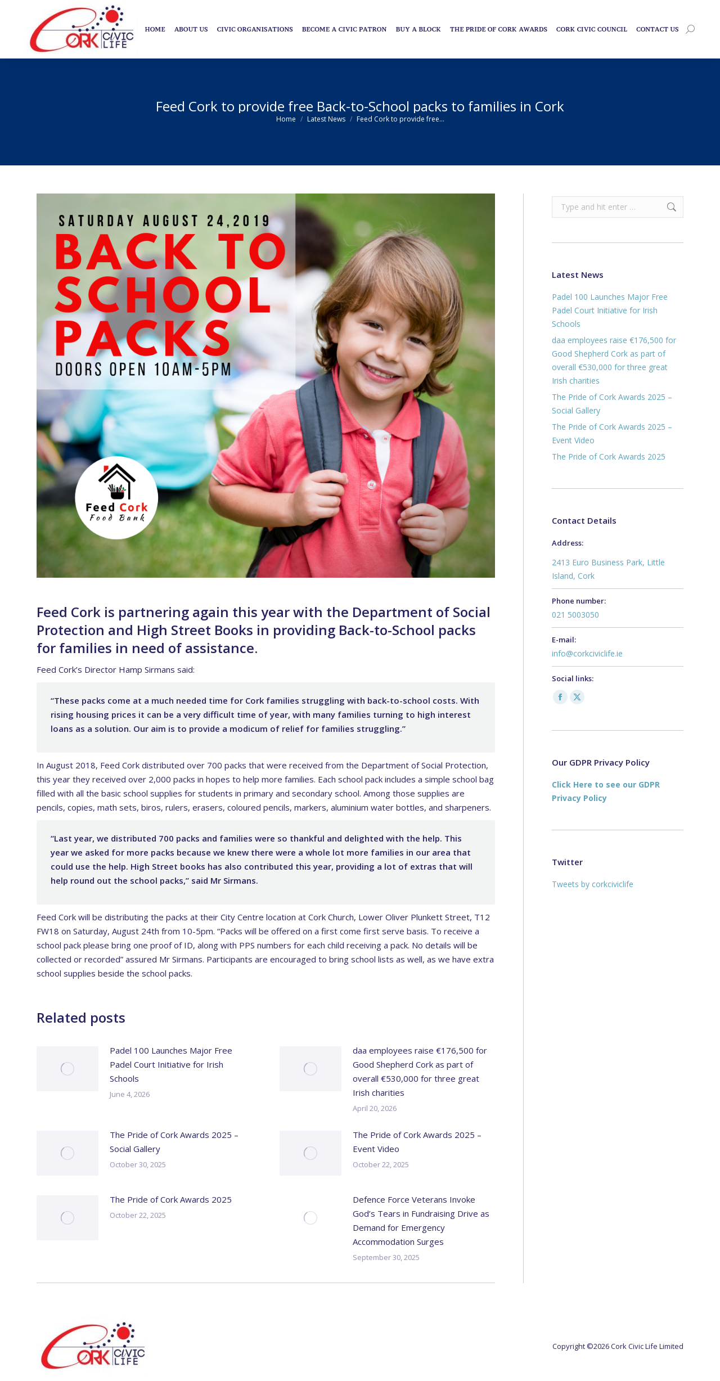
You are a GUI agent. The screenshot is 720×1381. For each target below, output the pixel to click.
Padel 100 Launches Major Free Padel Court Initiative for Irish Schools (171, 1064)
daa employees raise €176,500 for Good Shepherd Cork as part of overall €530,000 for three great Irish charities (420, 1071)
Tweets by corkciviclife (592, 884)
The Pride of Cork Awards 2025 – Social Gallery (174, 1141)
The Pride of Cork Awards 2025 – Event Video (417, 1141)
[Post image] (67, 1068)
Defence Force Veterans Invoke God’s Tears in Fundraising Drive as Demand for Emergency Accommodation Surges (421, 1220)
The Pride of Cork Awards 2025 (171, 1199)
